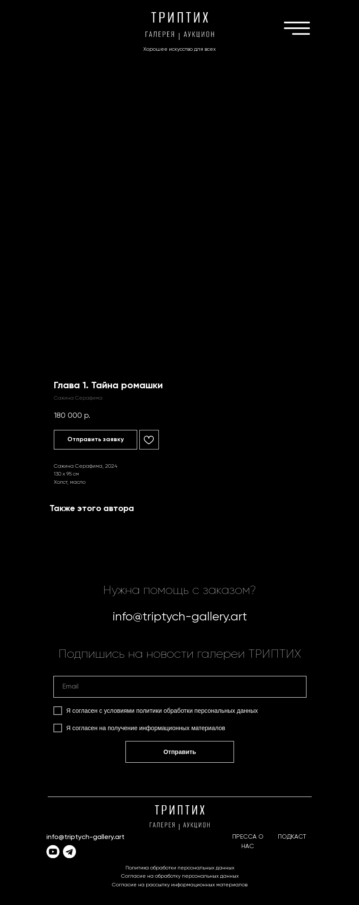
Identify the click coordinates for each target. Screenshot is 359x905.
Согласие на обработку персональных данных (180, 876)
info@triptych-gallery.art (179, 617)
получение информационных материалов (166, 728)
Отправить (179, 751)
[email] (179, 687)
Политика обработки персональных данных (179, 868)
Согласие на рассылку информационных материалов (179, 885)
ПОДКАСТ (292, 837)
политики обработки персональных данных (197, 710)
